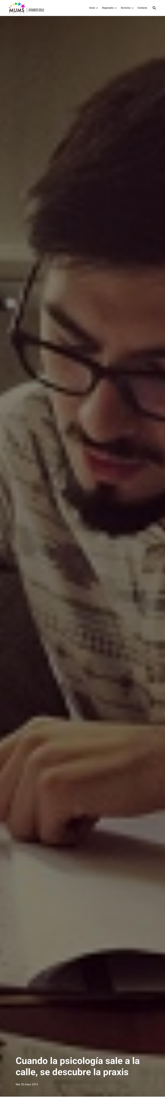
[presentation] (97, 8)
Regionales (108, 8)
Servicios (126, 8)
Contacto (142, 8)
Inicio (92, 8)
